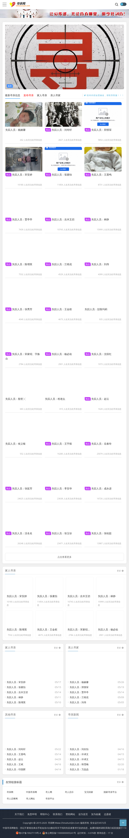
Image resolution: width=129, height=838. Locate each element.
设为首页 (83, 814)
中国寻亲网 (31, 789)
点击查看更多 (64, 554)
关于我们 (19, 814)
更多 (120, 780)
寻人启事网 (12, 796)
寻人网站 (30, 796)
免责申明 (32, 814)
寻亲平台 (50, 796)
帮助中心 (45, 814)
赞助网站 (70, 814)
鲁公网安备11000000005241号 (59, 832)
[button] (111, 27)
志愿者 (107, 814)
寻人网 (49, 789)
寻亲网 (10, 789)
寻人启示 (69, 789)
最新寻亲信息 (12, 95)
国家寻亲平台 (110, 789)
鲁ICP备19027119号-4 (28, 832)
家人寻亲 (42, 95)
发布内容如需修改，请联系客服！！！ (104, 95)
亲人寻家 (55, 95)
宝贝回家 (88, 789)
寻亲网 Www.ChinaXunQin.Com (64, 822)
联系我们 (57, 814)
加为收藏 (96, 814)
